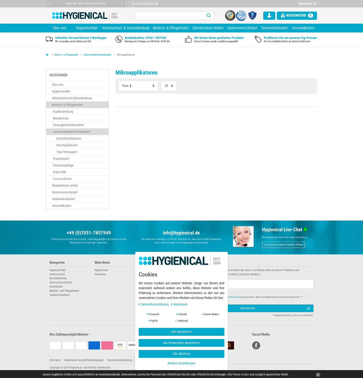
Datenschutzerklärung (119, 360)
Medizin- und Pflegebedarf (64, 290)
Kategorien (57, 263)
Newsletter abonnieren (200, 263)
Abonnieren (275, 308)
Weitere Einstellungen (182, 363)
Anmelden (100, 274)
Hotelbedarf (56, 286)
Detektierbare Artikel (208, 28)
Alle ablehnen (181, 354)
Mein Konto (102, 263)
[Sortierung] (138, 85)
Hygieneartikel (87, 28)
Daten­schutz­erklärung (154, 304)
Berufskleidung (58, 278)
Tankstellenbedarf (274, 28)
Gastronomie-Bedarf (242, 28)
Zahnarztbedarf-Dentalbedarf (97, 54)
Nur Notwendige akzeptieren (181, 343)
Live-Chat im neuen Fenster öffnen (283, 244)
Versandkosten (303, 28)
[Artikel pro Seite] (169, 85)
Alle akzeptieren (181, 331)
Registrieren (101, 270)
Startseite (55, 360)
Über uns (59, 28)
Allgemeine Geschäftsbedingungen (84, 360)
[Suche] (208, 16)
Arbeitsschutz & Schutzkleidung (125, 28)
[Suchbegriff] (169, 16)
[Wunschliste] (308, 3)
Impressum (179, 304)
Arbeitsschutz (57, 274)
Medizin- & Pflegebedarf (171, 28)
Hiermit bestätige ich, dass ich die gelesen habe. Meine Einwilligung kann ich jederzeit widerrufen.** (245, 297)
